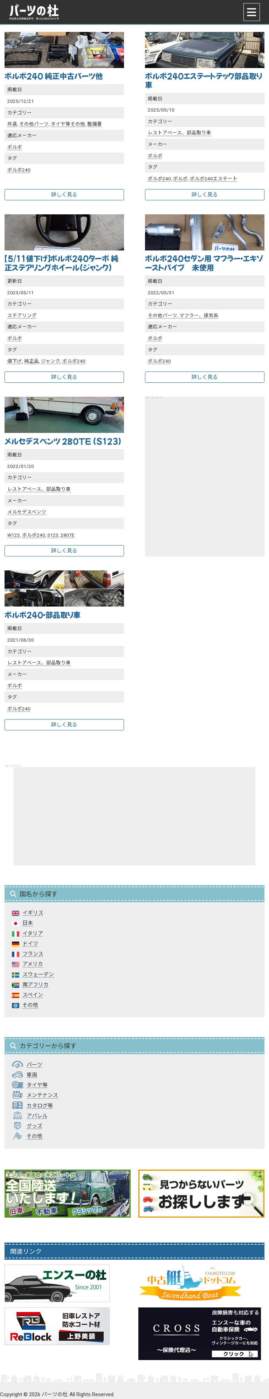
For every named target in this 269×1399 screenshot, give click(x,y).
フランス (32, 954)
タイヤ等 (37, 1085)
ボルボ (14, 147)
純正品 (31, 361)
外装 (12, 124)
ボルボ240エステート (213, 178)
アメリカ (32, 964)
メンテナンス (42, 1095)
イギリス (32, 913)
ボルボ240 (18, 170)
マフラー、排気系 (199, 315)
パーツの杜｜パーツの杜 (34, 12)
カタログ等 (40, 1106)
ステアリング (22, 315)
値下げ (14, 361)
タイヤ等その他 (68, 124)
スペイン (32, 995)
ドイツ (30, 944)
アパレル (37, 1116)
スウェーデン (38, 974)
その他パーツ (34, 124)
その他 (30, 1005)
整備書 (94, 124)
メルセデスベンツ (26, 512)
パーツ (34, 1065)
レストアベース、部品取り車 (179, 132)
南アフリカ (35, 985)
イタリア (32, 933)
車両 (32, 1075)
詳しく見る (64, 195)
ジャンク (50, 361)
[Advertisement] (204, 468)
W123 (13, 535)
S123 (52, 535)
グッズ (34, 1126)
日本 (27, 923)
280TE (67, 535)
